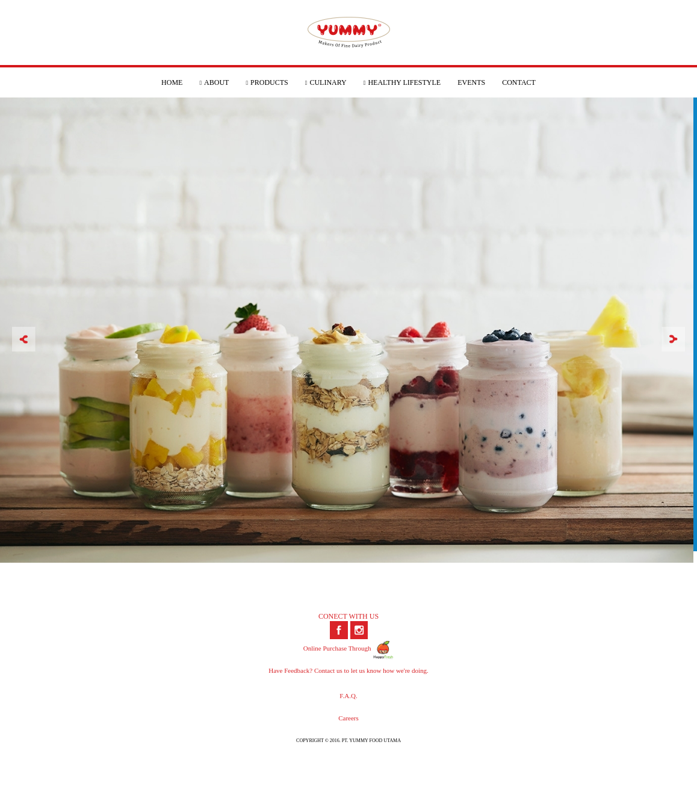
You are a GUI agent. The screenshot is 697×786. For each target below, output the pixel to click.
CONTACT (519, 82)
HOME (171, 82)
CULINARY (326, 82)
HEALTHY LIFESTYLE (402, 82)
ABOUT (214, 82)
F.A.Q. (348, 695)
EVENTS (471, 82)
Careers (348, 718)
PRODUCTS (267, 82)
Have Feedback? (290, 670)
